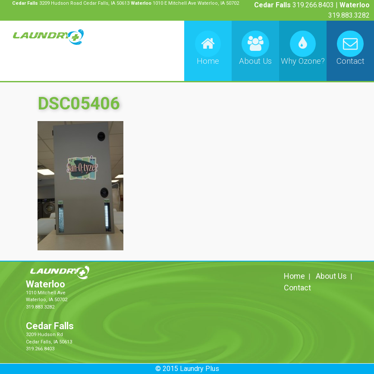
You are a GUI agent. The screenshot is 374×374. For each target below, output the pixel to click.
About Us (331, 275)
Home (294, 275)
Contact (297, 287)
